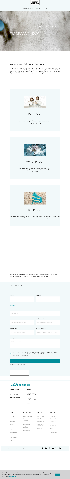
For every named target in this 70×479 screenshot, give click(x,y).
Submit (35, 361)
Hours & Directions (15, 397)
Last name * (39, 295)
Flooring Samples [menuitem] (25, 419)
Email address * (40, 318)
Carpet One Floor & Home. (13, 448)
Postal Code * (13, 328)
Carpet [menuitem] (11, 424)
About (19, 27)
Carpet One (13, 27)
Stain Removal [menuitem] (40, 416)
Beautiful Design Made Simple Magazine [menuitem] (26, 425)
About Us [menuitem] (52, 416)
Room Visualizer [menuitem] (27, 416)
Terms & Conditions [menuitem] (53, 429)
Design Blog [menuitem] (26, 430)
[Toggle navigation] (2, 3)
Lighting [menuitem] (12, 435)
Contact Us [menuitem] (53, 425)
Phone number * (14, 318)
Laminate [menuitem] (12, 427)
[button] (64, 3)
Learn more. (12, 476)
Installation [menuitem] (40, 431)
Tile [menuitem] (11, 429)
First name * (13, 295)
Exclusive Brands (28, 27)
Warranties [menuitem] (39, 428)
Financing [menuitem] (12, 440)
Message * (12, 338)
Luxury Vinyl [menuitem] (13, 419)
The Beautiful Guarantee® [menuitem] (40, 425)
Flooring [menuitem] (12, 416)
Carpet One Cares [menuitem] (53, 422)
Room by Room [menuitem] (54, 419)
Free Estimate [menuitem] (13, 437)
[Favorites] (66, 3)
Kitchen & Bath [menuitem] (14, 432)
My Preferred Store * (41, 328)
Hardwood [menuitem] (12, 421)
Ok (57, 474)
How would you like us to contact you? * (20, 310)
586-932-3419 (45, 8)
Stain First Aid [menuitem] (40, 419)
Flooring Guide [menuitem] (40, 421)
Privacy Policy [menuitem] (53, 432)
